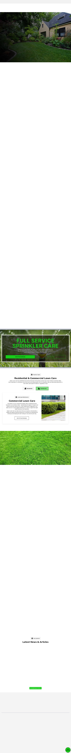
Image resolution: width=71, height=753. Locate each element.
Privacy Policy (40, 737)
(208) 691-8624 (65, 7)
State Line (39, 751)
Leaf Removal (59, 739)
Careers (38, 733)
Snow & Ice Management (61, 740)
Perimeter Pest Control (61, 731)
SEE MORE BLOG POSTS (35, 688)
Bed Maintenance (60, 729)
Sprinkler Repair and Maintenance (60, 725)
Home (5, 12)
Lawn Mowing (59, 746)
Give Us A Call (50, 356)
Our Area (39, 728)
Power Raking (59, 735)
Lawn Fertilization (60, 727)
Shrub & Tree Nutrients (61, 733)
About (10, 12)
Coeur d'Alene (40, 744)
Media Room (40, 735)
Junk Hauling (59, 718)
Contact (38, 12)
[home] (7, 7)
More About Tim (39, 317)
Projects (39, 730)
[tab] (28, 388)
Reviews (32, 12)
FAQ (38, 739)
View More (7, 110)
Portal (49, 12)
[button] (17, 13)
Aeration (58, 737)
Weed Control (59, 744)
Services (39, 726)
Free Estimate (64, 12)
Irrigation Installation (60, 722)
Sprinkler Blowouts (60, 720)
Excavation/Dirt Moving (61, 742)
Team (38, 724)
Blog (44, 12)
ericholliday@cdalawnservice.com (47, 705)
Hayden (38, 746)
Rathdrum (39, 750)
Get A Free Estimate (20, 356)
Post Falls (39, 748)
